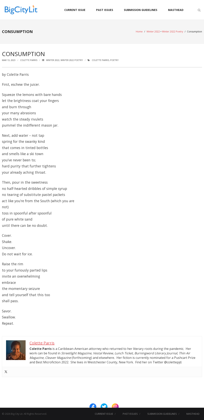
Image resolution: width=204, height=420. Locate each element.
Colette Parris (28, 60)
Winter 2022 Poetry (172, 31)
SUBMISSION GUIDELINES (140, 10)
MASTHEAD (175, 10)
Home (139, 31)
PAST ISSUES (104, 10)
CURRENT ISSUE (74, 10)
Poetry (114, 60)
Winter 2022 (153, 31)
